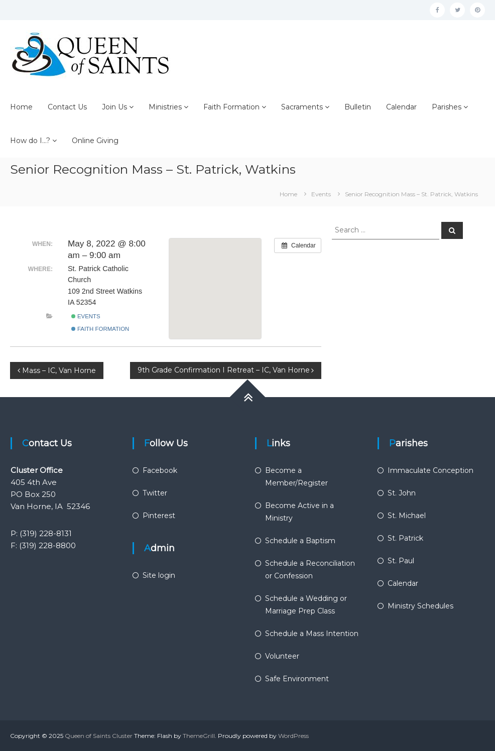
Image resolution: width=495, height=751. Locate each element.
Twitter (155, 492)
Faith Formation (231, 106)
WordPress (293, 735)
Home (21, 106)
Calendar (401, 106)
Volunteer (282, 656)
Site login (159, 575)
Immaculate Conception (430, 470)
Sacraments (302, 106)
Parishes (446, 106)
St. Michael (407, 515)
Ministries (165, 106)
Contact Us (67, 106)
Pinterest (159, 515)
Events (85, 316)
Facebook (160, 470)
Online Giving (95, 140)
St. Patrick (405, 538)
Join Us (114, 106)
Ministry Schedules (420, 605)
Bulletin (357, 106)
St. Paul (401, 560)
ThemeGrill (199, 735)
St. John (402, 492)
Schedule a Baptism (300, 540)
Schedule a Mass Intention (311, 633)
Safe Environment (297, 678)
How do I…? (30, 140)
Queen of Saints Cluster (99, 735)
